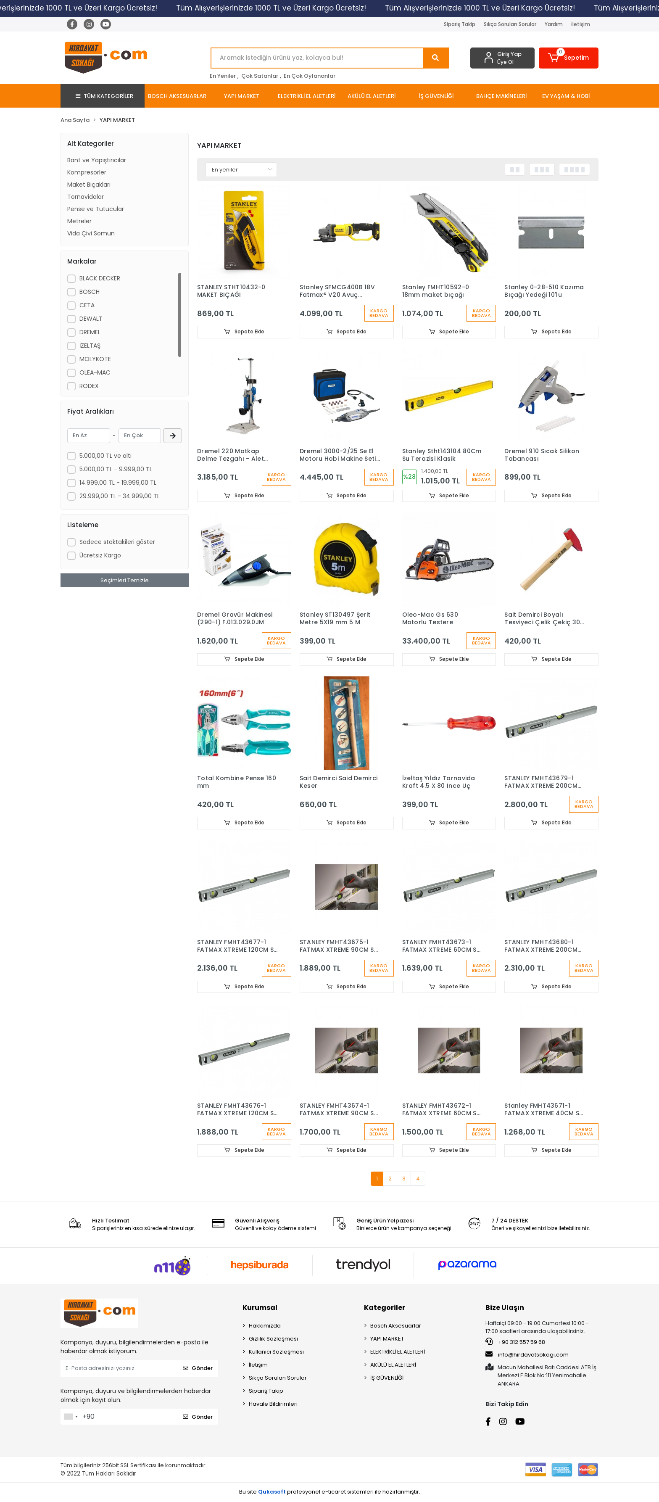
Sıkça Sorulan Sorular (510, 24)
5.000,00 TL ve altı (105, 455)
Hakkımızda (265, 1326)
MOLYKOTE (95, 359)
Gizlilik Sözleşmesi (273, 1340)
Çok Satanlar (259, 76)
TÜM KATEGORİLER (104, 96)
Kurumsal (260, 1308)
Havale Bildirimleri (273, 1405)
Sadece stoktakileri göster (117, 542)
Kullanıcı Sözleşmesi (276, 1353)
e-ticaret (334, 1493)
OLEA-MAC (95, 372)
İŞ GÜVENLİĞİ (386, 1379)
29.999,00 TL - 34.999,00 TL (119, 496)
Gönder (198, 1369)
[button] (569, 58)
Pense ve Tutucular (95, 209)
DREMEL (89, 332)
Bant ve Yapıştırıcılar (96, 160)
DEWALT (91, 318)
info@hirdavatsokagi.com (527, 1355)
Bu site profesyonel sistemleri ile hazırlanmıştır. (329, 1493)
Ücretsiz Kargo (100, 555)
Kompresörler (86, 172)
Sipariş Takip (459, 24)
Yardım (554, 24)
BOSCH (89, 292)
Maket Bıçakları (89, 184)
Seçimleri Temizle (124, 580)
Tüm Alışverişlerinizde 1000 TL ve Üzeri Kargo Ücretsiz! (290, 8)
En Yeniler (223, 76)
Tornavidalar (85, 197)
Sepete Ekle (244, 331)
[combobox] (70, 1417)
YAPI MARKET (387, 1340)
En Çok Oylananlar (309, 76)
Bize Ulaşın (504, 1308)
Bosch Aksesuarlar (395, 1326)
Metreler (79, 221)
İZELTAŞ (89, 345)
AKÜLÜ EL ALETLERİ (393, 1366)
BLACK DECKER (99, 278)
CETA (87, 305)
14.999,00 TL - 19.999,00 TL (117, 482)
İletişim (580, 24)
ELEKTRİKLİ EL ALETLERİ (397, 1353)
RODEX (89, 386)
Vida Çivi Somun (91, 233)
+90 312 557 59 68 (515, 1342)
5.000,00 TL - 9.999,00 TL (115, 469)
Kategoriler (384, 1308)
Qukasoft (272, 1493)
